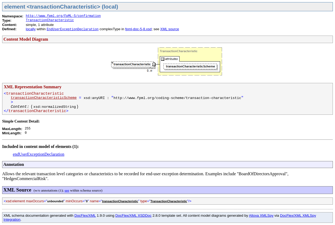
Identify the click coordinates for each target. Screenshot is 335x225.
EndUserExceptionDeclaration (73, 29)
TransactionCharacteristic (50, 20)
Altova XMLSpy (261, 215)
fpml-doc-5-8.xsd (138, 29)
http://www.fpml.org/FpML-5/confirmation (63, 16)
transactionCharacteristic (120, 201)
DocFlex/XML (85, 215)
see (67, 190)
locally (31, 29)
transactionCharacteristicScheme (44, 98)
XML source (169, 29)
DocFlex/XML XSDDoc (133, 215)
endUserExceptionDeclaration (38, 154)
